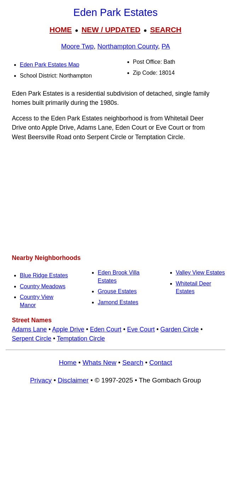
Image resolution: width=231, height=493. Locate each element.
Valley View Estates (200, 273)
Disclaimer (73, 380)
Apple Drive (68, 329)
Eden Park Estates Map (49, 65)
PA (166, 46)
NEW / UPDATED (110, 30)
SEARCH (165, 30)
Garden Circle (179, 329)
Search (132, 362)
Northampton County (127, 46)
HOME (61, 30)
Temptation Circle (81, 338)
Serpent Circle (31, 338)
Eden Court (105, 329)
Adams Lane (29, 329)
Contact (160, 362)
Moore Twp (77, 46)
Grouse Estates (117, 291)
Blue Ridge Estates (44, 275)
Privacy (41, 380)
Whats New (99, 362)
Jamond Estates (118, 302)
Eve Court (141, 329)
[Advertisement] (115, 197)
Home (67, 362)
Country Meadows (42, 286)
